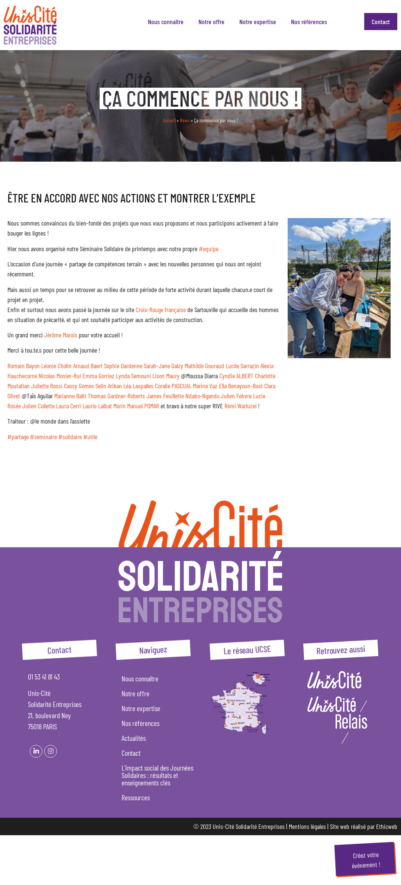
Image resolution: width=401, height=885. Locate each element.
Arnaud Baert (88, 366)
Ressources (136, 797)
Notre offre (211, 21)
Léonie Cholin (56, 366)
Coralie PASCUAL (173, 386)
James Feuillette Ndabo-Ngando (182, 396)
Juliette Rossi (46, 386)
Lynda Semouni (133, 376)
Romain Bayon (23, 366)
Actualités (134, 737)
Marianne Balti (70, 396)
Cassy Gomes (79, 386)
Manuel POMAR (143, 406)
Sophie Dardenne (123, 366)
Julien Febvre (236, 396)
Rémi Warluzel (240, 406)
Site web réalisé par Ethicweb (363, 826)
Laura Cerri (68, 406)
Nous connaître (166, 21)
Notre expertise (257, 21)
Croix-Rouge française (161, 309)
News (185, 120)
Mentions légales (307, 826)
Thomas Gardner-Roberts (116, 396)
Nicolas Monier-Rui (60, 376)
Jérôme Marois (60, 335)
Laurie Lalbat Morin (104, 406)
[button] (296, 289)
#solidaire (70, 436)
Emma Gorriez (98, 376)
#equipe (209, 248)
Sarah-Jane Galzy (163, 366)
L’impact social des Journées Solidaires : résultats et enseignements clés (157, 775)
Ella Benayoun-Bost (241, 386)
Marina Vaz (205, 386)
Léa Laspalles (138, 386)
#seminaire (43, 436)
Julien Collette (38, 406)
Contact (381, 21)
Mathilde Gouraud (204, 366)
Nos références (309, 21)
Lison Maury (166, 376)
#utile (90, 436)
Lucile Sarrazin (242, 366)
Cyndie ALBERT (236, 376)
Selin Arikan (109, 386)
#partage (18, 436)
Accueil (169, 120)
